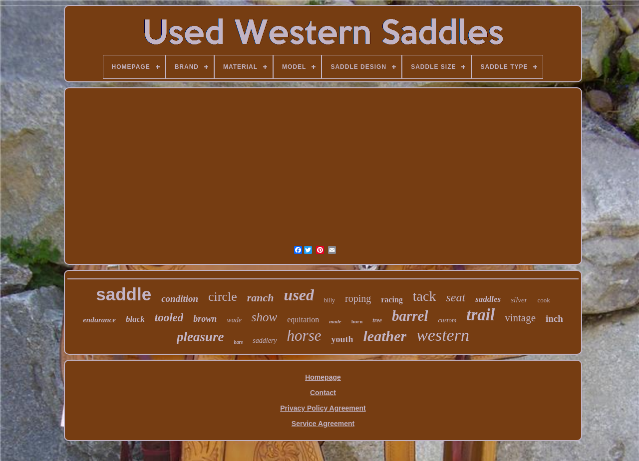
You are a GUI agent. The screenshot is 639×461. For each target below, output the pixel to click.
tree (377, 320)
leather (384, 336)
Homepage (323, 377)
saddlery (265, 340)
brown (205, 319)
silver (519, 300)
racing (392, 299)
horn (357, 321)
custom (447, 320)
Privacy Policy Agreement (322, 408)
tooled (169, 317)
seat (455, 297)
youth (342, 339)
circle (222, 296)
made (335, 321)
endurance (99, 320)
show (264, 317)
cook (543, 300)
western (442, 335)
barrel (410, 316)
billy (329, 300)
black (135, 319)
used (299, 295)
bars (238, 342)
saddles (488, 299)
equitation (303, 319)
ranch (260, 297)
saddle (123, 294)
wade (234, 320)
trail (480, 315)
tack (424, 296)
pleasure (200, 336)
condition (179, 298)
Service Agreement (323, 424)
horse (304, 335)
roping (358, 298)
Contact (323, 393)
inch (554, 318)
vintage (520, 318)
